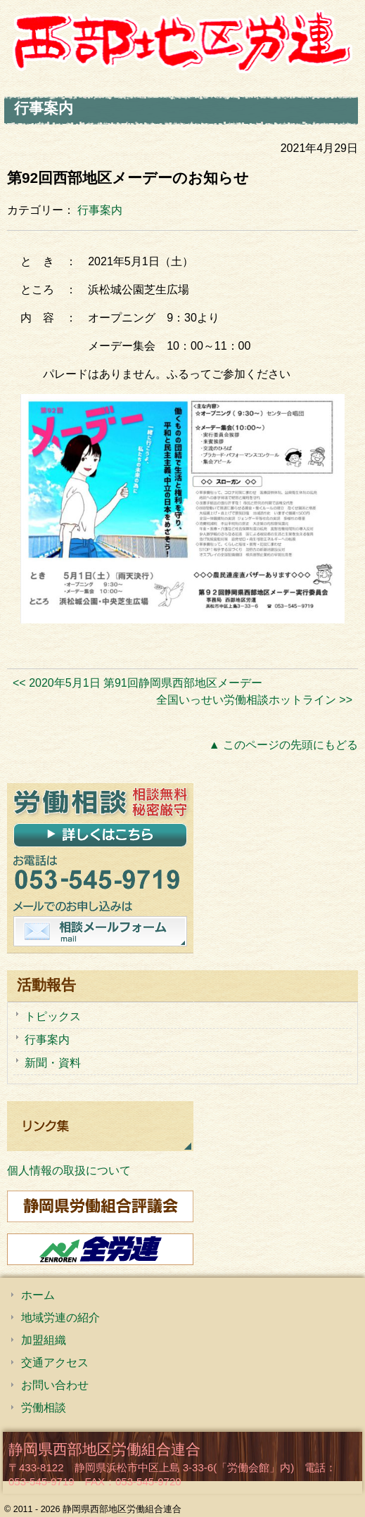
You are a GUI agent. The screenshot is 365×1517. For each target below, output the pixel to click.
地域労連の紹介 (60, 1318)
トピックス (53, 1016)
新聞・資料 (53, 1063)
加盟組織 (43, 1340)
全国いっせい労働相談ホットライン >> (254, 700)
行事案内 (99, 210)
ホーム (38, 1295)
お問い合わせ (55, 1385)
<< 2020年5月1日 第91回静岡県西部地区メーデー (137, 683)
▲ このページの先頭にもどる (283, 745)
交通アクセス (55, 1363)
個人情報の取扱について (69, 1170)
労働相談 (43, 1408)
